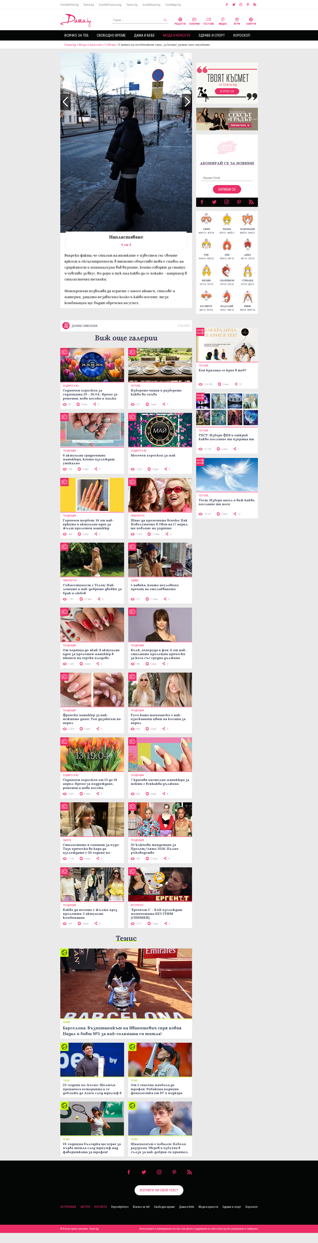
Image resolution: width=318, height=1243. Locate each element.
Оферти (251, 20)
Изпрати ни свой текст (159, 1190)
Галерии (194, 20)
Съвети (110, 44)
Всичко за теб (76, 35)
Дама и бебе (144, 35)
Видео (223, 20)
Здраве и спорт (211, 35)
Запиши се (227, 189)
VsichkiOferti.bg (69, 4)
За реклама (68, 1206)
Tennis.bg (131, 4)
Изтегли (227, 91)
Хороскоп (241, 35)
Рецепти (180, 20)
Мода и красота (176, 35)
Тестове (208, 20)
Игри (237, 20)
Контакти (100, 1206)
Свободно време (111, 35)
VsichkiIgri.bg (173, 4)
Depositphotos (120, 1206)
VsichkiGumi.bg (151, 4)
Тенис (126, 938)
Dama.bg (89, 4)
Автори (85, 1206)
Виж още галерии (126, 337)
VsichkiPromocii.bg (110, 4)
